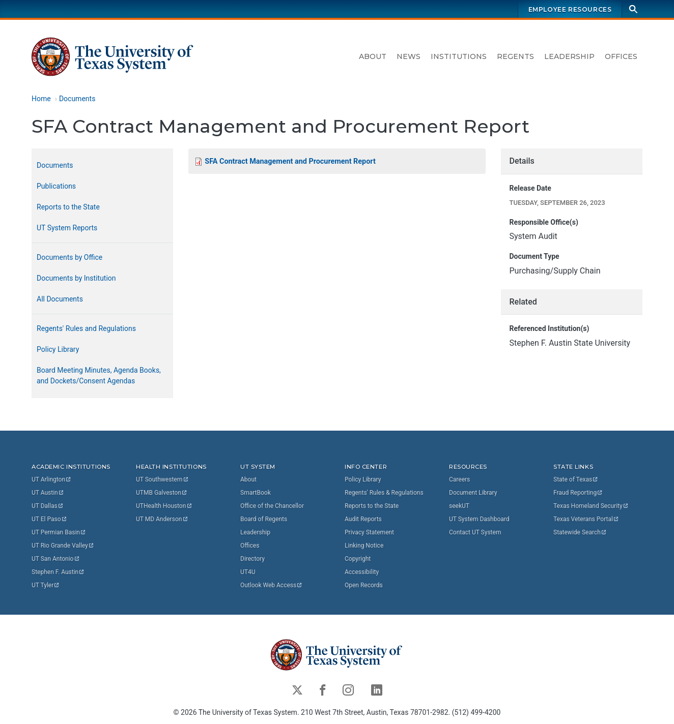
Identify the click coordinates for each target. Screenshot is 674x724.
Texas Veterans (586, 519)
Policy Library (58, 349)
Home (41, 99)
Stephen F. (58, 572)
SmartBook (255, 492)
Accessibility (362, 572)
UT (52, 479)
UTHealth (164, 505)
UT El (49, 519)
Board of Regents (263, 519)
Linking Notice (364, 545)
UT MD (162, 519)
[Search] (633, 9)
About (372, 56)
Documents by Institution (76, 278)
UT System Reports (67, 228)
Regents (515, 56)
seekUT (459, 505)
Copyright (358, 558)
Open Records (364, 585)
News (408, 56)
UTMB (162, 492)
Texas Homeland (591, 505)
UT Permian (59, 532)
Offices (621, 56)
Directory (252, 558)
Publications (56, 186)
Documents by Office (69, 257)
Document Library (473, 492)
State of (576, 479)
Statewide (580, 532)
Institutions (459, 56)
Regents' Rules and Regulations (86, 328)
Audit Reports (363, 519)
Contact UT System (475, 532)
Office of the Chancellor (272, 505)
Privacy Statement (369, 532)
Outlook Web (271, 585)
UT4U (247, 572)
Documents (77, 99)
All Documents (60, 299)
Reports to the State (68, 207)
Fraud (578, 492)
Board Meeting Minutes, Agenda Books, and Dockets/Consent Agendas (99, 375)
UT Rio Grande (63, 545)
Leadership (569, 56)
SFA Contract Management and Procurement (290, 161)
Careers (459, 479)
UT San (56, 558)
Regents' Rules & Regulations (384, 492)
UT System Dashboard (479, 519)
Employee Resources (570, 9)
